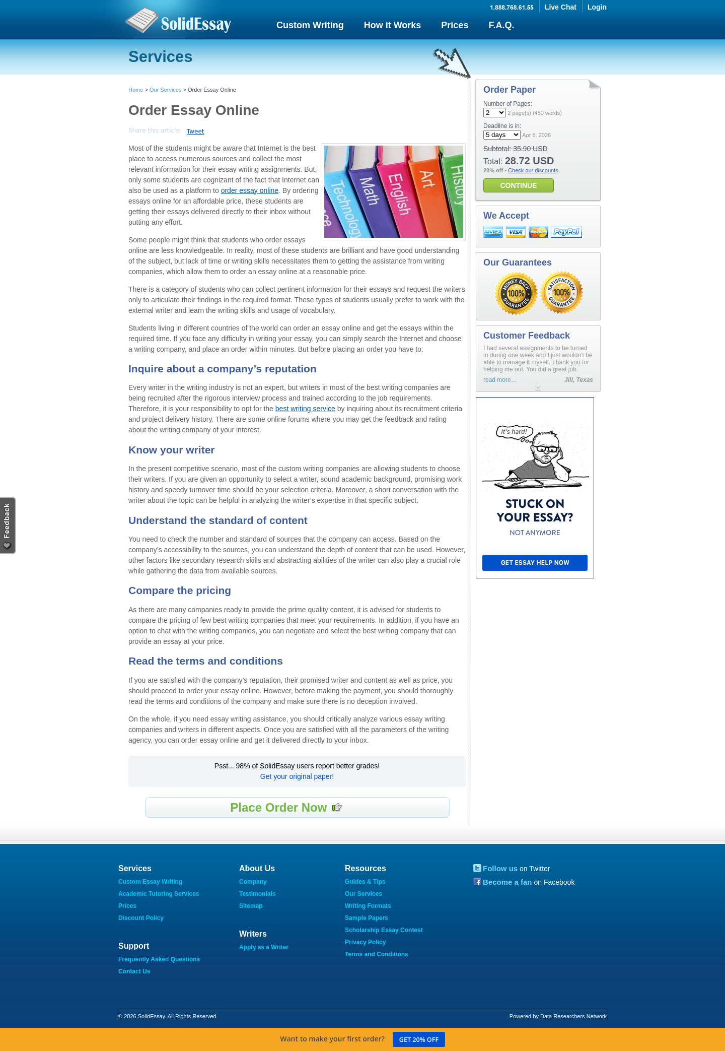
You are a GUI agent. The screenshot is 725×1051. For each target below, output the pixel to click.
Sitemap (251, 905)
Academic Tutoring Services (158, 893)
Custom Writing (310, 25)
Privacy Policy (365, 942)
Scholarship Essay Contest (384, 930)
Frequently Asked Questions (159, 959)
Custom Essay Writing (150, 881)
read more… (500, 379)
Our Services (166, 90)
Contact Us (134, 971)
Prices (454, 25)
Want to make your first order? (362, 1039)
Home (135, 90)
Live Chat (560, 7)
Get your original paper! (297, 776)
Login (597, 7)
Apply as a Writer (263, 947)
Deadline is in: (502, 125)
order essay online (249, 190)
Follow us (500, 868)
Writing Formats (368, 905)
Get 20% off (419, 1039)
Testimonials (257, 893)
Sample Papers (366, 918)
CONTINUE (518, 185)
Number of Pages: (507, 103)
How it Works (392, 25)
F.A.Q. (501, 25)
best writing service (305, 409)
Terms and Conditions (376, 954)
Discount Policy (141, 918)
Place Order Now (286, 807)
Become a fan (507, 882)
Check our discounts (533, 170)
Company (253, 881)
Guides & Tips (365, 881)
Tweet (195, 131)
